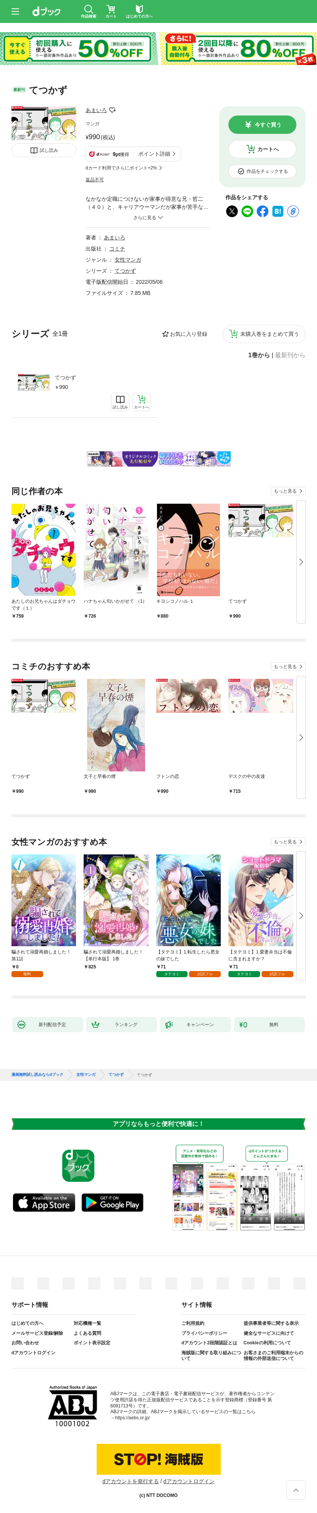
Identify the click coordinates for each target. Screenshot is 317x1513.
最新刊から (290, 355)
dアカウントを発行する (130, 1481)
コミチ (117, 249)
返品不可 (95, 179)
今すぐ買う (268, 125)
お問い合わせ (25, 1342)
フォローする (112, 110)
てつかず (65, 377)
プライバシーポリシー (204, 1333)
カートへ (268, 149)
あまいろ (96, 110)
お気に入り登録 (188, 334)
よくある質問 (87, 1333)
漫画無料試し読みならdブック (37, 1075)
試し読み (49, 150)
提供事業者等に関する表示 (271, 1323)
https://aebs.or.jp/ (132, 1417)
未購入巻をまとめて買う (269, 334)
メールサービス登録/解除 (37, 1333)
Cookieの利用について (267, 1342)
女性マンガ (128, 260)
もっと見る (285, 491)
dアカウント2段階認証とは (209, 1342)
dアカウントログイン (33, 1352)
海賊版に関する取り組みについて (211, 1356)
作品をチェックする (267, 171)
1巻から (259, 355)
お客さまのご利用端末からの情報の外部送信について (273, 1356)
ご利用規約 (192, 1323)
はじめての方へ (27, 1323)
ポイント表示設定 (92, 1342)
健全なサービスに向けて (269, 1333)
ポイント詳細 (154, 154)
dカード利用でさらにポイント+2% (121, 168)
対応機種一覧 (87, 1323)
